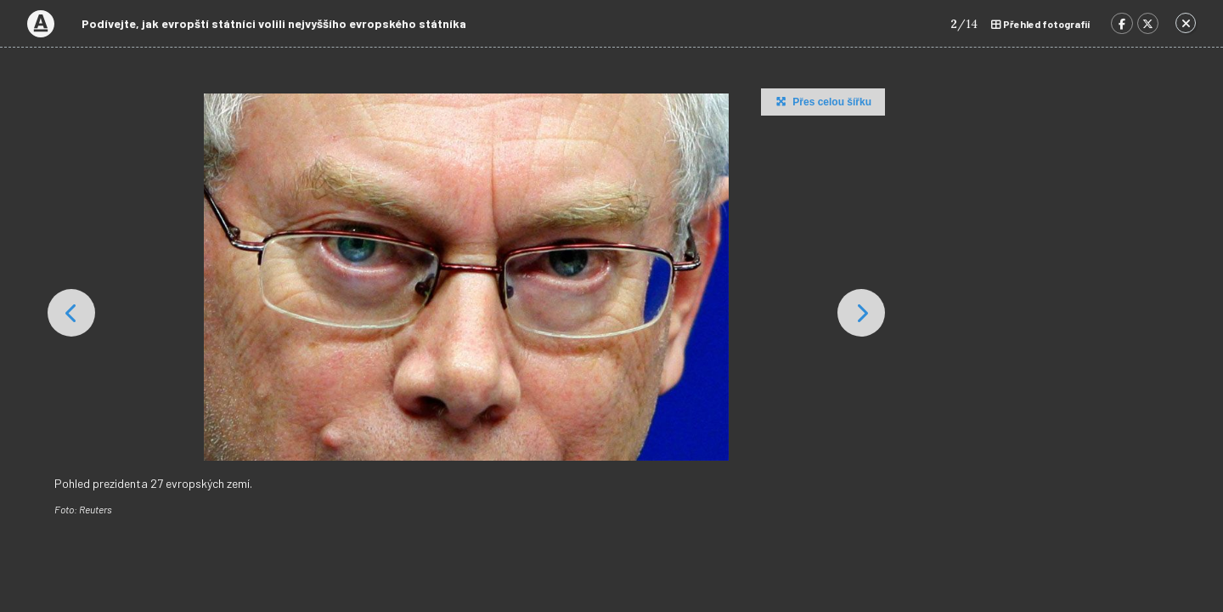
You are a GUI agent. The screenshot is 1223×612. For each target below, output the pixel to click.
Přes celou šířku (821, 101)
